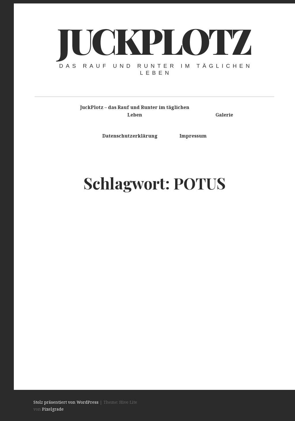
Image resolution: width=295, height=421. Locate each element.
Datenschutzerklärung (130, 136)
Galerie (224, 115)
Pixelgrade (53, 409)
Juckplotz (154, 40)
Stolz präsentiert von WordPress (66, 402)
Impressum (193, 136)
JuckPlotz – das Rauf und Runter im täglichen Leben (134, 111)
